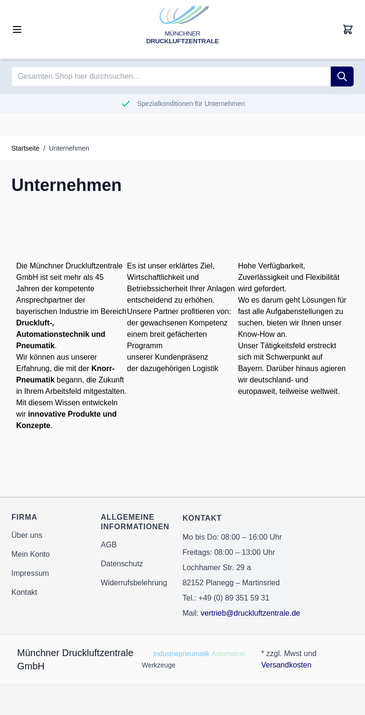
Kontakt (24, 592)
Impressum (30, 573)
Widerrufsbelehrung (134, 583)
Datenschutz (122, 564)
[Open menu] (17, 29)
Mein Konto (30, 554)
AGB (109, 545)
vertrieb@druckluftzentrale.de (250, 613)
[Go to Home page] (182, 29)
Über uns (26, 535)
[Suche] (342, 76)
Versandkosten (286, 665)
